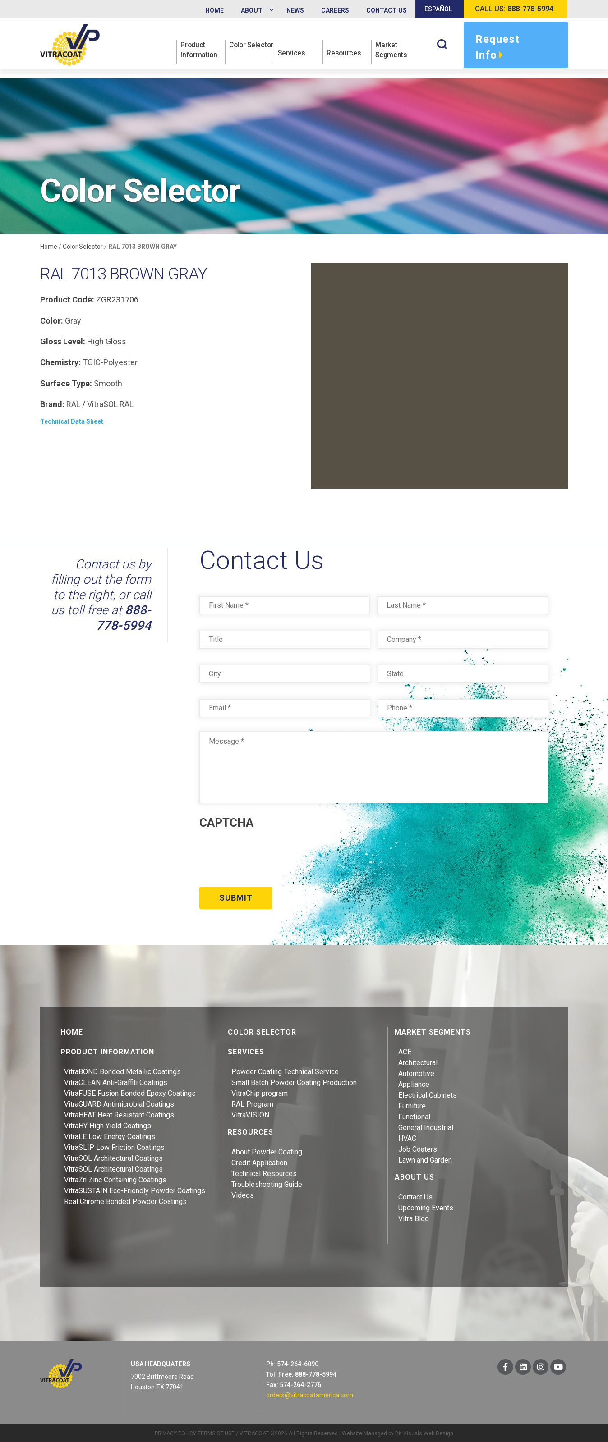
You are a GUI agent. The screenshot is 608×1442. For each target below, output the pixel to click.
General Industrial (425, 1126)
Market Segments (392, 50)
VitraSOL (102, 404)
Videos (242, 1194)
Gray (73, 320)
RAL (73, 404)
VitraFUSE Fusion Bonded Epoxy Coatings (130, 1092)
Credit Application (259, 1161)
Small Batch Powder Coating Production (294, 1081)
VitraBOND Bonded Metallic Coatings (122, 1070)
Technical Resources (264, 1172)
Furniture (412, 1104)
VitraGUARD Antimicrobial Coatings (119, 1103)
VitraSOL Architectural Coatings (113, 1157)
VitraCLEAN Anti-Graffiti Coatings (115, 1081)
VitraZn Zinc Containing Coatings (115, 1178)
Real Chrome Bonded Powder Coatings (125, 1200)
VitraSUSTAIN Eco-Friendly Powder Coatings (134, 1189)
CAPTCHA (226, 822)
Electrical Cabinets (427, 1094)
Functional (414, 1115)
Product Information (200, 50)
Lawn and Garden (425, 1158)
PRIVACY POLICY (175, 1432)
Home (48, 246)
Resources (344, 54)
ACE (404, 1050)
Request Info (497, 48)
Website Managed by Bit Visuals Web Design (397, 1432)
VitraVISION (250, 1113)
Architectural (418, 1061)
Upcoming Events (425, 1206)
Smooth (108, 383)
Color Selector (243, 50)
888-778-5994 (123, 618)
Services (293, 54)
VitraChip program (259, 1092)
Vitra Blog (413, 1217)
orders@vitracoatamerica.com (309, 1393)
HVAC (407, 1137)
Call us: (514, 9)
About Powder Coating (266, 1150)
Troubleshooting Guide (266, 1183)
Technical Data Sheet (71, 421)
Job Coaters (417, 1148)
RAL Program (252, 1103)
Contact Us (415, 1195)
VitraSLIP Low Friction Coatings (114, 1146)
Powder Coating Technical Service (285, 1070)
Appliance (413, 1083)
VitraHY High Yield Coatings (107, 1124)
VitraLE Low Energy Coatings (109, 1135)
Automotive (416, 1072)
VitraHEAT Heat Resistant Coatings (119, 1113)
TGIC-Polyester (110, 362)
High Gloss (106, 341)
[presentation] (267, 854)
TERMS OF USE (216, 1432)
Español (438, 9)
